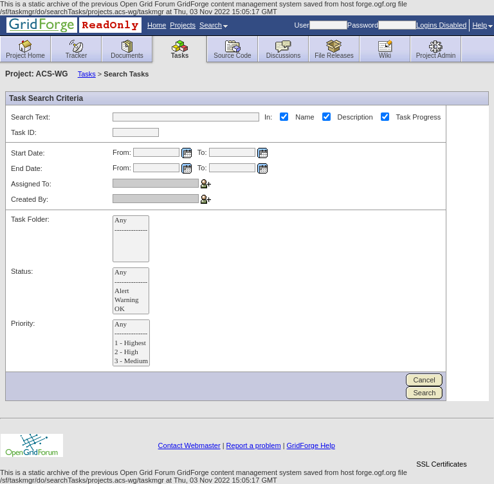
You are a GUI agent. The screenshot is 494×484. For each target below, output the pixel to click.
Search (213, 25)
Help (482, 25)
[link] (441, 442)
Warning (131, 300)
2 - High (131, 352)
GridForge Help (311, 445)
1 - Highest (131, 343)
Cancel (424, 380)
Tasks (87, 74)
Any (131, 220)
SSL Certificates (441, 464)
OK (131, 309)
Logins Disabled (441, 25)
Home (156, 25)
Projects (183, 25)
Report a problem (253, 445)
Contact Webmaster (189, 445)
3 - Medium (131, 361)
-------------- (131, 230)
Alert (131, 291)
